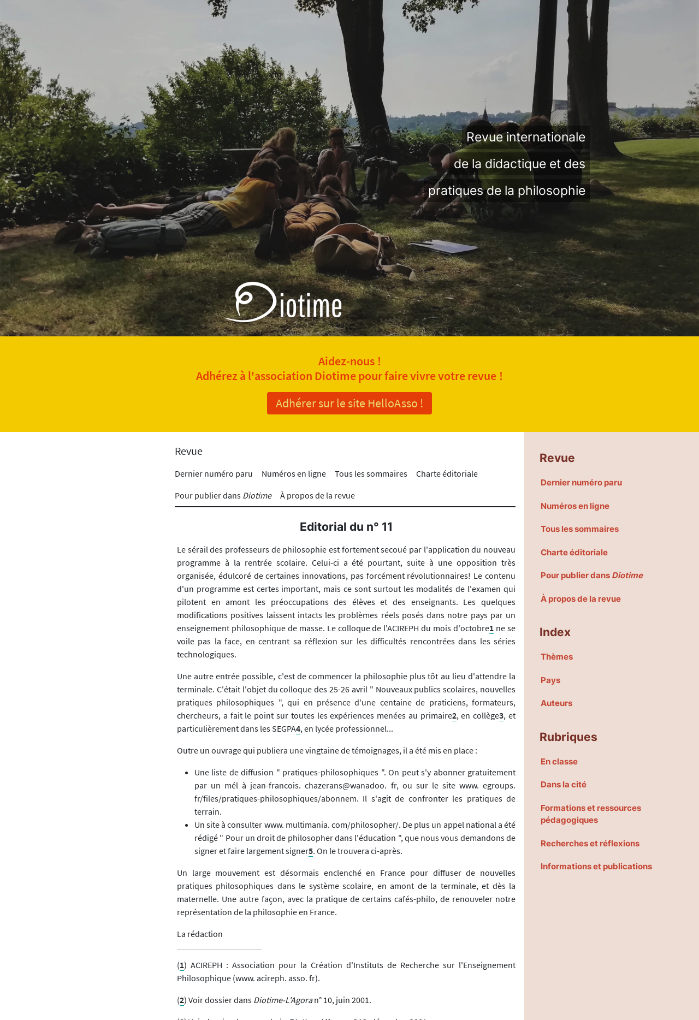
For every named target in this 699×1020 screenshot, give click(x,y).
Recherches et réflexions (590, 843)
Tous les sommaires (371, 473)
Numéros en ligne (294, 473)
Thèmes (557, 656)
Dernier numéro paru (214, 473)
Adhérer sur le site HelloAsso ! (349, 403)
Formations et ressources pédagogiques (591, 814)
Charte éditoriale (447, 473)
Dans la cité (564, 784)
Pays (550, 680)
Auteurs (556, 703)
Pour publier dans (223, 495)
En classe (559, 761)
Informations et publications (596, 866)
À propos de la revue (317, 495)
